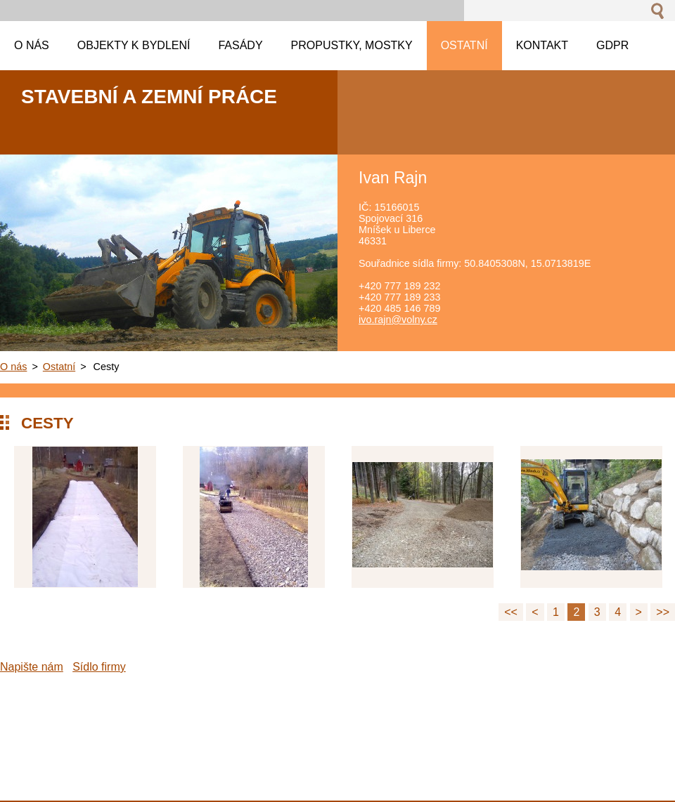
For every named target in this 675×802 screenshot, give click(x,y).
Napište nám (31, 667)
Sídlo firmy (99, 667)
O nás (13, 366)
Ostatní (59, 366)
